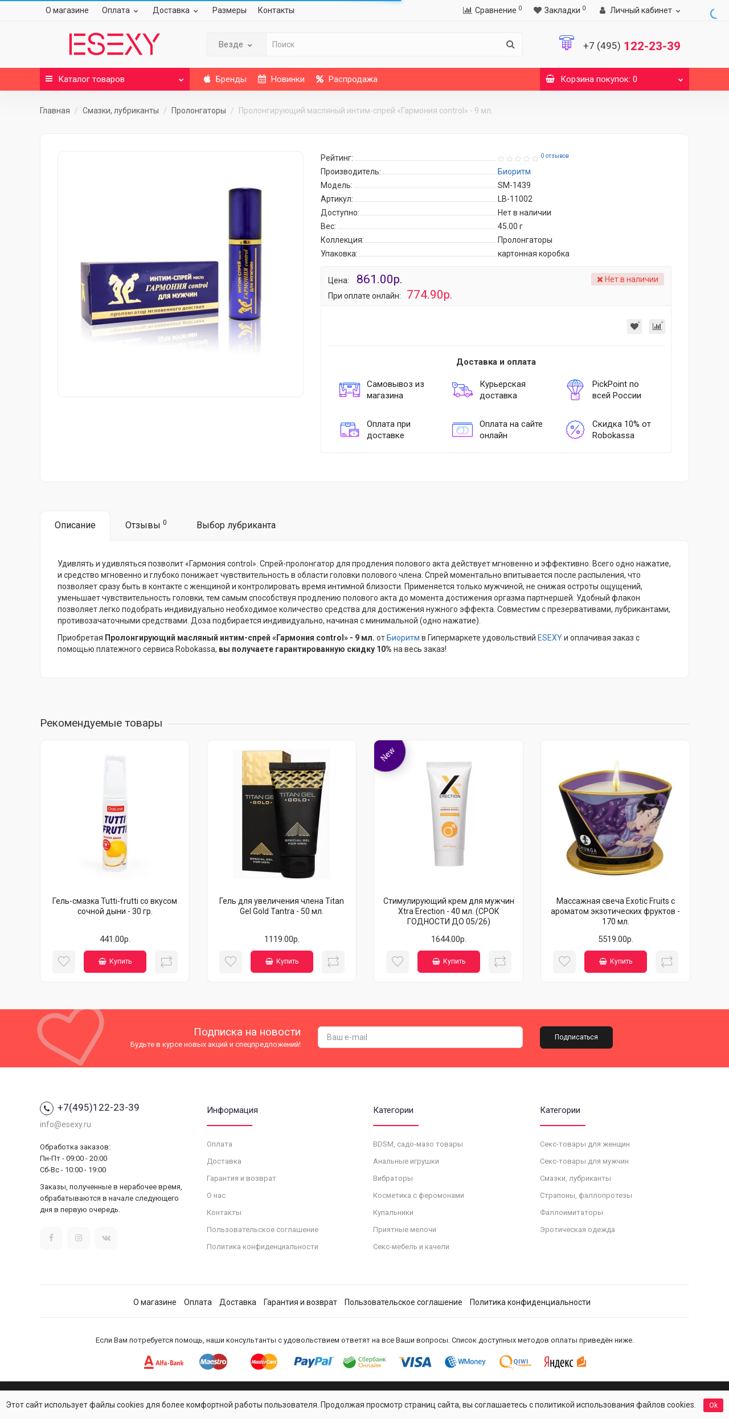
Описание (75, 525)
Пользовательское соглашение (262, 1229)
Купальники (393, 1212)
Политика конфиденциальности (262, 1246)
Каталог (115, 76)
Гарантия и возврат (241, 1178)
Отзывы (146, 525)
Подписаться (576, 1037)
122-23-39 (632, 46)
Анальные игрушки (406, 1161)
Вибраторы (393, 1178)
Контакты (276, 10)
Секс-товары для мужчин (584, 1161)
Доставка (177, 10)
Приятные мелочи (404, 1229)
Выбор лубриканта (236, 525)
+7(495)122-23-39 (90, 1107)
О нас (216, 1195)
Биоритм (403, 637)
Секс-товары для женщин (585, 1144)
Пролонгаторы (198, 110)
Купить (115, 961)
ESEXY (550, 637)
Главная (55, 110)
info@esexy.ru (65, 1124)
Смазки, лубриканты (121, 110)
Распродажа (347, 79)
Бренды (225, 79)
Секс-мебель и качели (411, 1246)
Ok (713, 1405)
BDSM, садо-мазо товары (418, 1144)
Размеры (229, 10)
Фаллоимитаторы (571, 1212)
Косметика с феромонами (418, 1195)
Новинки (281, 79)
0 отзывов (554, 156)
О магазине (67, 10)
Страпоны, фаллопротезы (586, 1195)
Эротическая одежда (577, 1229)
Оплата (121, 10)
